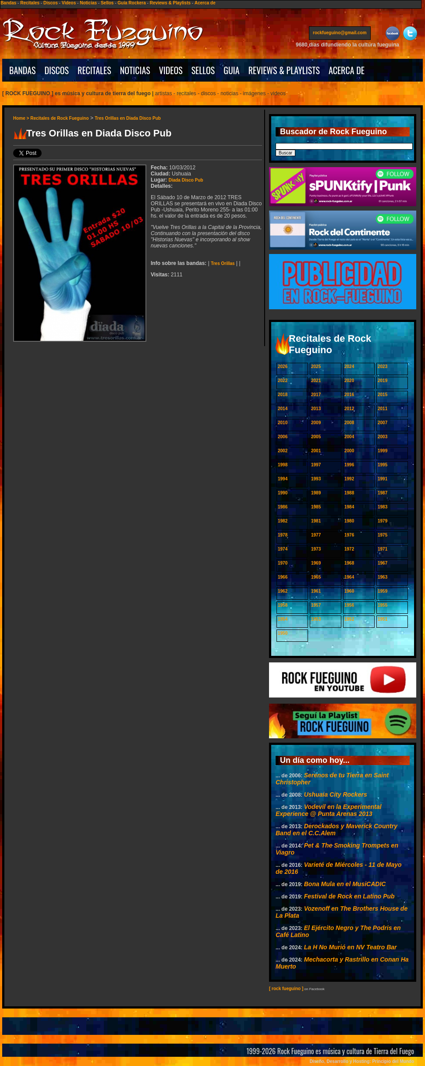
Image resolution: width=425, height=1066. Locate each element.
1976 (349, 535)
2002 (282, 450)
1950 (282, 633)
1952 (349, 619)
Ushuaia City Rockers (335, 794)
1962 (282, 591)
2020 (349, 380)
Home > (21, 118)
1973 (316, 549)
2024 (349, 366)
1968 (349, 563)
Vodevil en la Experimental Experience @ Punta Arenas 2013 (329, 810)
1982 (282, 521)
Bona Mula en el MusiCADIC (345, 883)
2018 (282, 394)
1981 (316, 521)
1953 (316, 619)
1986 (282, 506)
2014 (282, 408)
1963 (382, 577)
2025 (316, 366)
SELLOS (203, 70)
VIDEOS (171, 70)
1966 (282, 577)
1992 (349, 478)
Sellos (107, 2)
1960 (349, 591)
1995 (382, 464)
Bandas (8, 2)
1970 (282, 563)
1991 (382, 478)
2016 (349, 394)
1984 (349, 506)
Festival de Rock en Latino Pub (349, 896)
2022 (282, 380)
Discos (50, 2)
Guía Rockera (131, 2)
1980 (349, 521)
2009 (316, 422)
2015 (382, 394)
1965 (316, 577)
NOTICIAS (135, 70)
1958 (282, 605)
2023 (382, 366)
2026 (282, 366)
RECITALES (94, 70)
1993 (316, 478)
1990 (282, 492)
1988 (349, 492)
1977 (316, 535)
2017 (316, 394)
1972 (349, 549)
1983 (382, 506)
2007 (382, 422)
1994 (282, 478)
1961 (316, 591)
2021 (316, 380)
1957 (316, 605)
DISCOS (57, 70)
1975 (382, 535)
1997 (316, 464)
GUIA (231, 70)
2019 (382, 380)
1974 (282, 549)
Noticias (88, 2)
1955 (382, 605)
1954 (282, 619)
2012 (349, 408)
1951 (382, 619)
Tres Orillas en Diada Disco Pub (128, 118)
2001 (316, 450)
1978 (282, 535)
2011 (382, 408)
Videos (69, 2)
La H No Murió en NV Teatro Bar (350, 947)
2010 (282, 422)
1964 (349, 577)
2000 (349, 450)
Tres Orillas (222, 263)
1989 (316, 492)
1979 (382, 521)
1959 (382, 591)
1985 (316, 506)
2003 (382, 436)
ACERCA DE (347, 70)
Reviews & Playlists (170, 2)
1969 (316, 563)
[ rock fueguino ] (286, 988)
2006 (282, 436)
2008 (349, 422)
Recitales (29, 2)
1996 (349, 464)
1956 (349, 605)
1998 (282, 464)
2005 (316, 436)
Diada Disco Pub (186, 180)
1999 (382, 450)
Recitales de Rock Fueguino (59, 118)
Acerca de (205, 2)
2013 (316, 408)
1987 (382, 492)
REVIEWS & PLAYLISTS (284, 70)
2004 (349, 436)
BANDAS (22, 70)
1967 (382, 563)
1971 (382, 549)
